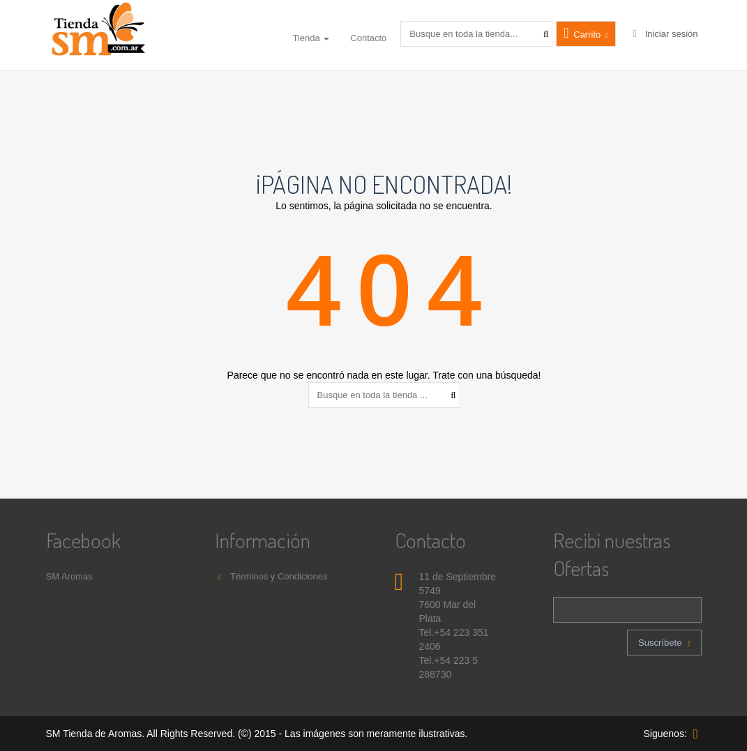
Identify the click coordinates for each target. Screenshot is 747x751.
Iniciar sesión (664, 34)
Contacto (368, 38)
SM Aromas (69, 576)
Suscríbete (664, 642)
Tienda (310, 38)
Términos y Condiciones (271, 576)
